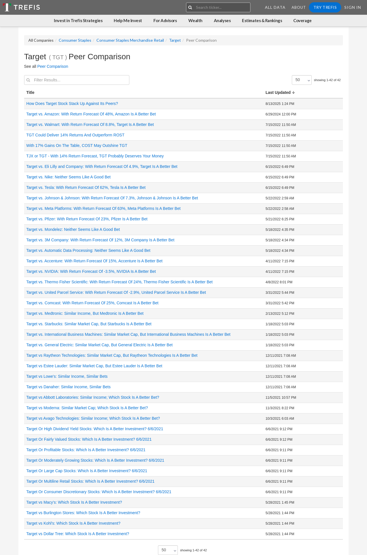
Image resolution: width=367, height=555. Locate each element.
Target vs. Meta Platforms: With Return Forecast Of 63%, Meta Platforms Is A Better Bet (103, 208)
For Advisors (165, 20)
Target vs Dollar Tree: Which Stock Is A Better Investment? (77, 533)
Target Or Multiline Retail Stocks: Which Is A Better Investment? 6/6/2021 (90, 481)
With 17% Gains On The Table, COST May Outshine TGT (76, 145)
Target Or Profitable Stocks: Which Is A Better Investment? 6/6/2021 (85, 450)
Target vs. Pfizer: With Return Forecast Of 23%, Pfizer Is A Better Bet (86, 219)
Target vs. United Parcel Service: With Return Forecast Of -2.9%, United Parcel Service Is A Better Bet (116, 292)
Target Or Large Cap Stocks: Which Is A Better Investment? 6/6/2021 (86, 471)
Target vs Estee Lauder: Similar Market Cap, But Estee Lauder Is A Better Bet (94, 366)
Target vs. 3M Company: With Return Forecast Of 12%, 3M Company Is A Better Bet (100, 240)
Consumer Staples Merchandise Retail (130, 40)
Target (175, 40)
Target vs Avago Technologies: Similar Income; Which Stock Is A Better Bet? (93, 418)
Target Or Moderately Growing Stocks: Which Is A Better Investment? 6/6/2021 (95, 460)
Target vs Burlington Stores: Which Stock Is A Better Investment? (83, 512)
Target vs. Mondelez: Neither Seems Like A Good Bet (73, 229)
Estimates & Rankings (262, 20)
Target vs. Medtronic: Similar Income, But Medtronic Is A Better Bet (85, 313)
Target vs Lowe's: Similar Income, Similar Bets (67, 376)
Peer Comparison (52, 66)
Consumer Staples (75, 40)
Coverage (302, 20)
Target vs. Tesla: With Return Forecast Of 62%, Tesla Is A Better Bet (85, 187)
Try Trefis (325, 7)
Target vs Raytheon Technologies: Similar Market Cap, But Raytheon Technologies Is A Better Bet (111, 355)
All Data (275, 7)
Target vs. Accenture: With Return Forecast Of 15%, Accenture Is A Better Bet (94, 261)
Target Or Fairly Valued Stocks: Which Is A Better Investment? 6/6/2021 (89, 439)
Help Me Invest (128, 20)
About (299, 7)
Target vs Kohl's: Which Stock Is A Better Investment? (73, 523)
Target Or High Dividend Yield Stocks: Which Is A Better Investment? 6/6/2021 (94, 429)
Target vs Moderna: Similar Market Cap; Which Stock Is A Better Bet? (87, 408)
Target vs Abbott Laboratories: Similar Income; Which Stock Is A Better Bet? (92, 397)
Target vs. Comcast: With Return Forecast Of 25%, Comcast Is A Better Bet (92, 303)
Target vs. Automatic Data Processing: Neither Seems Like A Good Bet (88, 250)
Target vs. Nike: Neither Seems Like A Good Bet (68, 177)
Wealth (195, 20)
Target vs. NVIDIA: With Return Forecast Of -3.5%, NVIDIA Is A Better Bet (91, 271)
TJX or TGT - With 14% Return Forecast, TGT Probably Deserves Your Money (95, 156)
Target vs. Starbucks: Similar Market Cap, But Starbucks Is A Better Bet (88, 324)
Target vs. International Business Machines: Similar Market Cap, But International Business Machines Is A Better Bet (128, 334)
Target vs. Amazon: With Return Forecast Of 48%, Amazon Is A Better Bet (91, 114)
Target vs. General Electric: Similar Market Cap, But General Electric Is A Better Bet (99, 345)
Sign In (352, 7)
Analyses (222, 20)
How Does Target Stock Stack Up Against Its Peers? (72, 103)
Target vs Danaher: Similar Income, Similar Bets (68, 387)
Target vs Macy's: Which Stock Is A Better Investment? (74, 502)
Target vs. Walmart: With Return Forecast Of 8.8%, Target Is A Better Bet (90, 124)
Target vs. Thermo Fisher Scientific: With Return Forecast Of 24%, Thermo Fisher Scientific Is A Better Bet (119, 282)
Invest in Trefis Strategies (78, 20)
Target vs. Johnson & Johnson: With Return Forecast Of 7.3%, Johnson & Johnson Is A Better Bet (112, 198)
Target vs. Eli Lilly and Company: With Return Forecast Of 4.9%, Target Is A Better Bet (102, 166)
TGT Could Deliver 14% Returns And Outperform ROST (75, 135)
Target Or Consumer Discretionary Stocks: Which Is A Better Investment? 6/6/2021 (98, 491)
